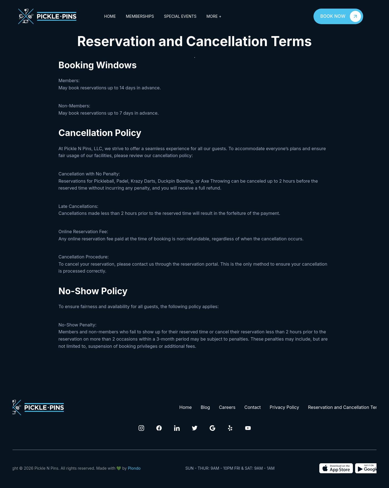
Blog (205, 407)
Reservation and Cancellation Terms (345, 407)
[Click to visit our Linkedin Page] (177, 428)
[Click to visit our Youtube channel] (248, 428)
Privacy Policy (284, 407)
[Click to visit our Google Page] (212, 428)
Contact (252, 407)
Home (110, 16)
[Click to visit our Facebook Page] (159, 428)
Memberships (140, 16)
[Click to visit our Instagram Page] (141, 428)
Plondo (134, 468)
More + (213, 16)
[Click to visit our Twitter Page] (194, 428)
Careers (227, 407)
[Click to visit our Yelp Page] (230, 428)
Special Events (180, 16)
